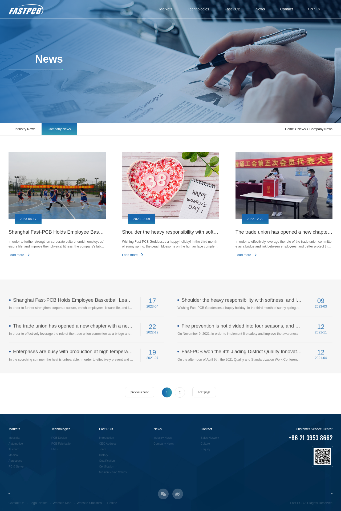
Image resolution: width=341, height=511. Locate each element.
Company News (59, 129)
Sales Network (210, 437)
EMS (54, 449)
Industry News (25, 129)
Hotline (112, 503)
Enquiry (205, 449)
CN (310, 9)
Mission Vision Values (113, 472)
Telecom (14, 449)
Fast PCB (232, 9)
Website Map (62, 503)
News (260, 9)
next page (204, 392)
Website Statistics (89, 503)
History (103, 455)
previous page (140, 392)
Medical (13, 455)
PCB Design (59, 437)
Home (289, 129)
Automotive (16, 443)
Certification (106, 466)
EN (318, 9)
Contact (286, 9)
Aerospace (15, 460)
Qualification (107, 460)
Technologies (198, 9)
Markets (165, 9)
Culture (205, 443)
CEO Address (107, 443)
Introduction (106, 437)
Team (102, 449)
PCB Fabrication (61, 443)
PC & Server (17, 466)
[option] (57, 207)
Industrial (14, 437)
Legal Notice (38, 503)
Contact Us (16, 503)
